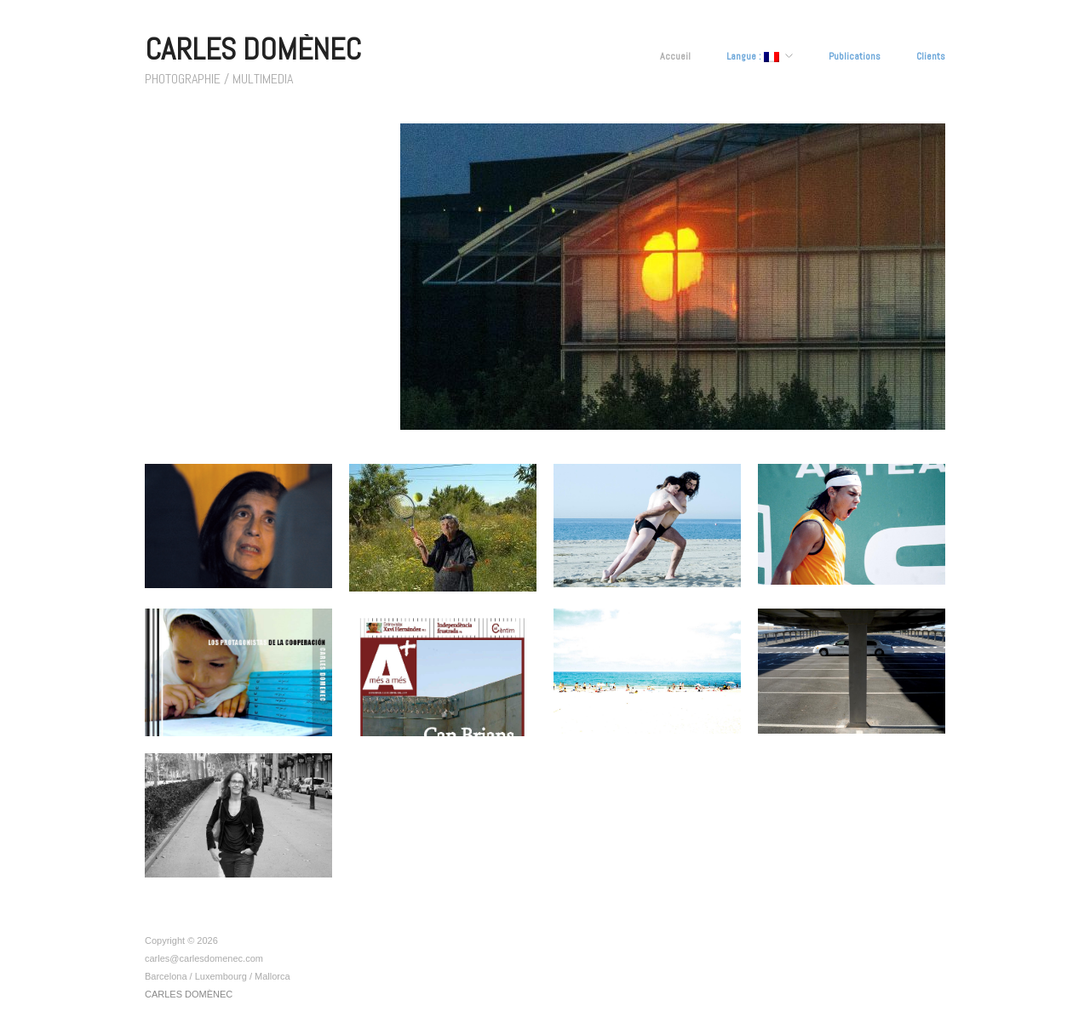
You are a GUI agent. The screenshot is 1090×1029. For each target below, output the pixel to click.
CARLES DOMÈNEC (253, 49)
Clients (930, 56)
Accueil (675, 56)
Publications (855, 56)
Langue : (752, 56)
